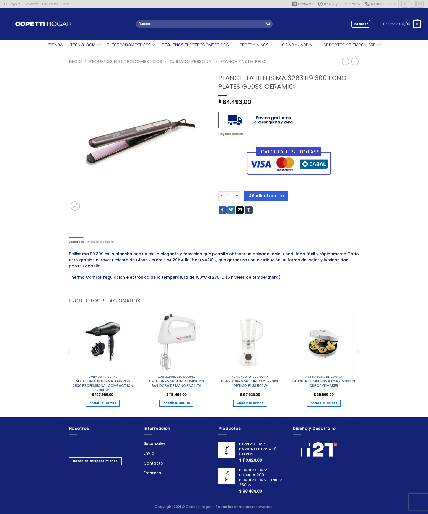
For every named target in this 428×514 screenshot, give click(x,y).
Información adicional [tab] (104, 242)
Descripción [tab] (77, 242)
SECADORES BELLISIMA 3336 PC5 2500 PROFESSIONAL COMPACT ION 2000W (103, 386)
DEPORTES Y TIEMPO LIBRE (351, 45)
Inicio (75, 61)
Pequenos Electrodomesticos (125, 61)
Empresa (152, 473)
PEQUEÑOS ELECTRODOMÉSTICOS (197, 45)
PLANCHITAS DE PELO (243, 61)
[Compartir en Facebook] (223, 210)
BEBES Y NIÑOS (256, 45)
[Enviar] (268, 24)
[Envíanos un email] (419, 4)
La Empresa (12, 4)
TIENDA (55, 44)
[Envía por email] (240, 210)
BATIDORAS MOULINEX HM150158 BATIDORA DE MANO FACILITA (176, 383)
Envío (65, 4)
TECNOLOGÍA (85, 45)
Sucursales (50, 4)
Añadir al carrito (266, 196)
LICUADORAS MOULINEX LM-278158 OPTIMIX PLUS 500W (250, 383)
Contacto (31, 4)
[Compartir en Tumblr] (249, 210)
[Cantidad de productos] (229, 196)
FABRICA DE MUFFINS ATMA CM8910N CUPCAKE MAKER (323, 383)
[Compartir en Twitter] (231, 210)
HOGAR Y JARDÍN (297, 45)
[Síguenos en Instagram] (412, 4)
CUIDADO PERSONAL (191, 61)
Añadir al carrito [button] (103, 403)
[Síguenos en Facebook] (404, 4)
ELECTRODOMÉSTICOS (131, 45)
